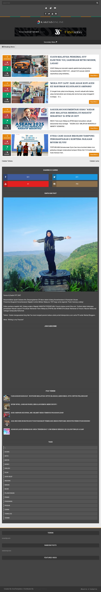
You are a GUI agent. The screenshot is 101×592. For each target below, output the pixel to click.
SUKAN (7, 509)
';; (5, 447)
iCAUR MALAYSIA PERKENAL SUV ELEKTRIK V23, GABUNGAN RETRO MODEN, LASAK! (73, 60)
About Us (84, 589)
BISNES (7, 464)
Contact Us (93, 589)
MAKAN (7, 485)
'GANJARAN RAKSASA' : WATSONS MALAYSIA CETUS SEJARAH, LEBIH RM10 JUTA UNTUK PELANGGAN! (49, 396)
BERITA (6, 128)
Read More (94, 75)
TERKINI (7, 518)
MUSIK (7, 489)
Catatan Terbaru (7, 161)
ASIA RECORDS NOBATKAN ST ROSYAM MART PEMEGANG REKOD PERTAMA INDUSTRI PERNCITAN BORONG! (50, 421)
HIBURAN (7, 481)
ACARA (6, 75)
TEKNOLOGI (8, 514)
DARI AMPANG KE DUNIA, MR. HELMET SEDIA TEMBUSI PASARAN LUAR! (37, 413)
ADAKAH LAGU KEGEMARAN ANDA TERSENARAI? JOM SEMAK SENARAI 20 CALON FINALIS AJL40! (47, 429)
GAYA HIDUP (8, 476)
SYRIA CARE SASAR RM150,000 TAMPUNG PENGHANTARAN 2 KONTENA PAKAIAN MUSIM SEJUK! (72, 139)
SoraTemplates (17, 589)
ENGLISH (7, 468)
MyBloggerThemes (40, 589)
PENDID (7, 497)
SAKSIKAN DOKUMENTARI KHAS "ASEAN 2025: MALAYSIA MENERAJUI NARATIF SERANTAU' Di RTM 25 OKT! (72, 112)
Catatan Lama (94, 161)
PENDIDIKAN (8, 501)
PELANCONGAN (9, 493)
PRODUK (7, 505)
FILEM (6, 472)
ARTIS (6, 456)
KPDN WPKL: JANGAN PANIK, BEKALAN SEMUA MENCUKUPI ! (34, 404)
